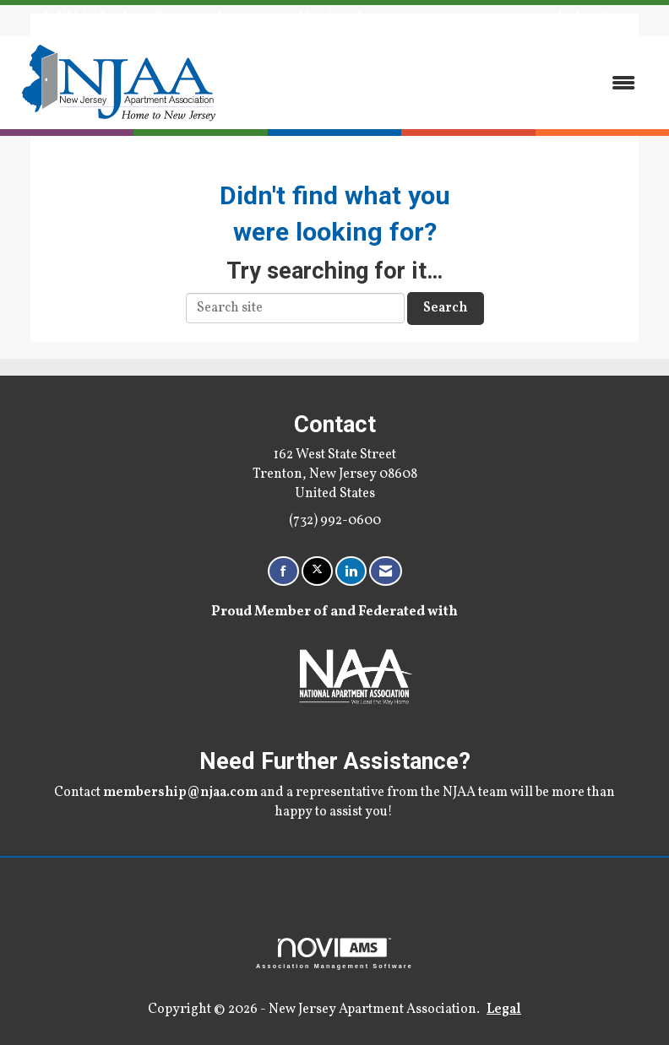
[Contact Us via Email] (385, 571)
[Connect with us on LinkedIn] (351, 571)
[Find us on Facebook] (283, 571)
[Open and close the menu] (438, 83)
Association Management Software (334, 953)
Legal (504, 1009)
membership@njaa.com (180, 792)
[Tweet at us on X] (317, 571)
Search (445, 308)
